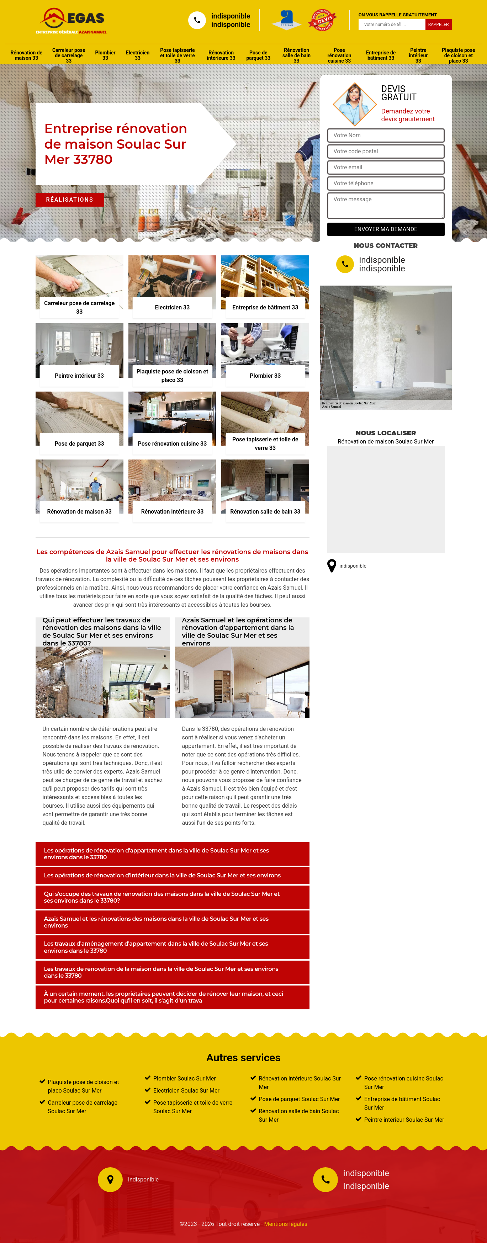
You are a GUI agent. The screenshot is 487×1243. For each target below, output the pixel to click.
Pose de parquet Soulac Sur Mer (299, 1099)
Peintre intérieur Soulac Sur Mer (404, 1119)
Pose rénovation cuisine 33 (339, 55)
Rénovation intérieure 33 (221, 55)
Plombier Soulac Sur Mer (184, 1078)
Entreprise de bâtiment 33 (381, 55)
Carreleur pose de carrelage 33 (68, 55)
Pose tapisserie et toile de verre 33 (177, 55)
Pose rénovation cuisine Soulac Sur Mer (403, 1082)
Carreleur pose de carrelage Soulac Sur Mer (83, 1107)
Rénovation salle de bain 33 (296, 55)
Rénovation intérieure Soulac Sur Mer (300, 1082)
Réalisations (70, 199)
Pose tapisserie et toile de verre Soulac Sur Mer (192, 1107)
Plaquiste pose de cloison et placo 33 (458, 55)
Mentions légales (285, 1224)
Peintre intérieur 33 (418, 55)
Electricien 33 (137, 55)
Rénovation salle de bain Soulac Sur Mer (299, 1115)
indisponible (230, 16)
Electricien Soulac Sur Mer (186, 1090)
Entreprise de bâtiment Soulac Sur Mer (402, 1103)
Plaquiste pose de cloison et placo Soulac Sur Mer (83, 1086)
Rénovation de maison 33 (26, 55)
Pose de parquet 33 (258, 55)
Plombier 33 (105, 55)
